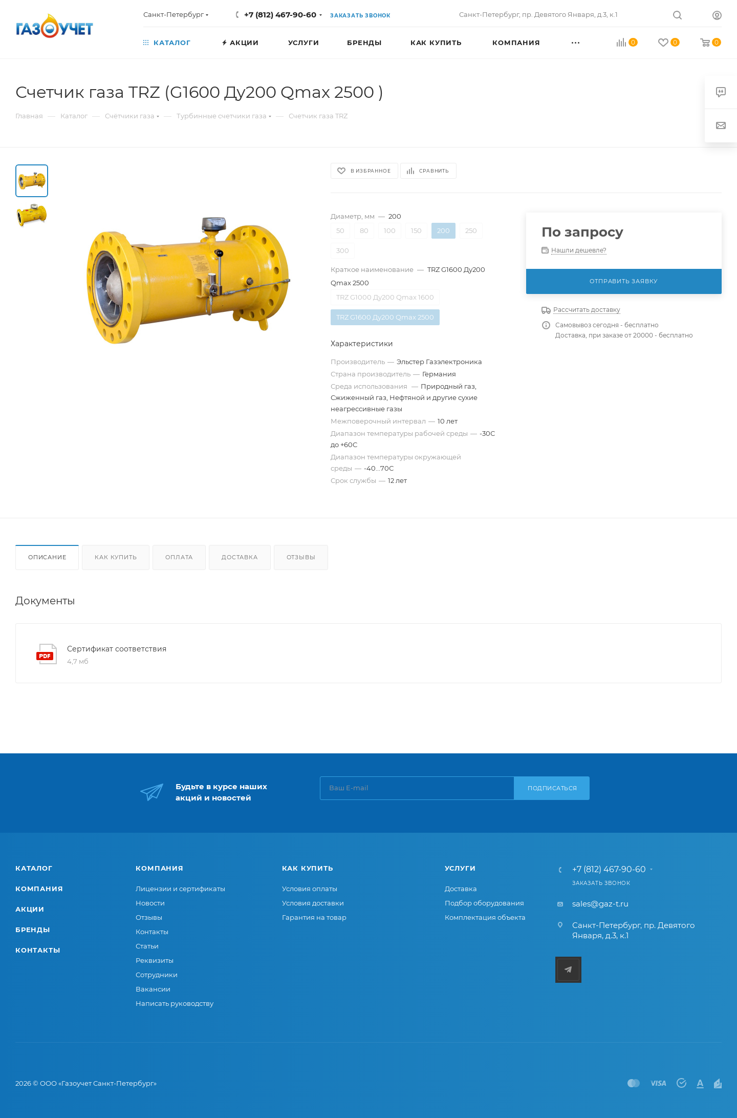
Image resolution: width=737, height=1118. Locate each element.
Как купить (116, 557)
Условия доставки (313, 903)
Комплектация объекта (485, 917)
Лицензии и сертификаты (180, 888)
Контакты (37, 950)
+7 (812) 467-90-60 (280, 14)
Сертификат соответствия (116, 648)
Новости (150, 903)
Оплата (179, 557)
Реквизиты (155, 960)
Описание (47, 557)
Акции (30, 909)
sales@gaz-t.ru (600, 904)
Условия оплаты (309, 888)
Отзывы (301, 557)
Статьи (147, 946)
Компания (39, 888)
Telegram (568, 970)
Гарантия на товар (314, 917)
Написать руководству (174, 1003)
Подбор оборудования (484, 903)
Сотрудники (157, 975)
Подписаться (552, 788)
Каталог (34, 868)
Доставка (239, 557)
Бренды (32, 929)
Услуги (460, 868)
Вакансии (153, 989)
